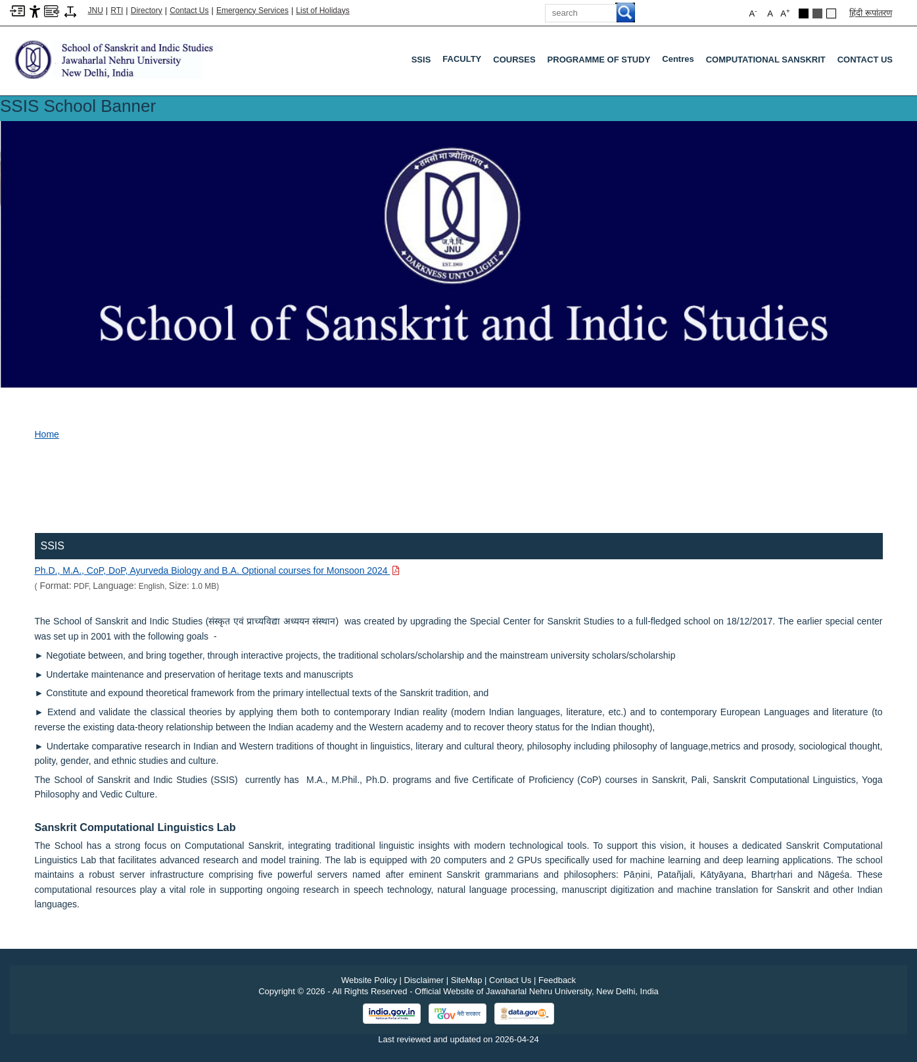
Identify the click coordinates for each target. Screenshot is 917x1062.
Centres (680, 62)
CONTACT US (865, 59)
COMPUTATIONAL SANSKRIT (766, 59)
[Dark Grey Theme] (817, 13)
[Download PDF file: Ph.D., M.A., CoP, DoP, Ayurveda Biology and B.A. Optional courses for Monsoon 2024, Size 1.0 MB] (217, 570)
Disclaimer (424, 980)
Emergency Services (252, 10)
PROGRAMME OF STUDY (599, 59)
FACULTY (464, 62)
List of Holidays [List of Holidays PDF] (322, 10)
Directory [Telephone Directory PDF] (146, 10)
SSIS (421, 59)
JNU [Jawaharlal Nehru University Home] (95, 10)
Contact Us (189, 10)
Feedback (557, 980)
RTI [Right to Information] (116, 10)
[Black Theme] (804, 13)
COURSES (514, 59)
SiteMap (466, 980)
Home (47, 434)
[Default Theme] (831, 13)
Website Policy (369, 980)
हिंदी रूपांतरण (870, 13)
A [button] (784, 12)
